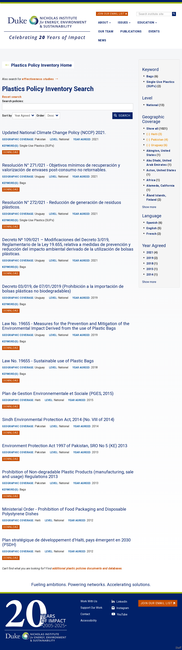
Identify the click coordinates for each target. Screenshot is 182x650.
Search (122, 115)
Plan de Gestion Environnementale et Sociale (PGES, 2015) (58, 393)
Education (147, 22)
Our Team (105, 31)
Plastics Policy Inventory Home (41, 65)
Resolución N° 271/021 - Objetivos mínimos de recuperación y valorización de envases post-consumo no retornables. (61, 167)
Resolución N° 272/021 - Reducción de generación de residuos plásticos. (61, 205)
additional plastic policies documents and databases (87, 568)
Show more (149, 207)
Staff (178, 647)
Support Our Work (91, 607)
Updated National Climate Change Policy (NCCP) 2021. (54, 132)
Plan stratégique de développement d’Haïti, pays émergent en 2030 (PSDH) (66, 542)
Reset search (11, 97)
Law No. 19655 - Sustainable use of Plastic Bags (48, 360)
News (102, 40)
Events (154, 31)
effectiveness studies (38, 79)
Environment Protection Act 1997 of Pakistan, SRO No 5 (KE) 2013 (64, 445)
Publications (130, 31)
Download (10, 152)
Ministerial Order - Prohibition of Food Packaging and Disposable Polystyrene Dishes (64, 511)
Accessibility (89, 620)
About (104, 22)
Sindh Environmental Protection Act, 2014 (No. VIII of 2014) (58, 419)
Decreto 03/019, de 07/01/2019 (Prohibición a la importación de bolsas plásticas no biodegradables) (63, 289)
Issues (124, 22)
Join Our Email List (111, 13)
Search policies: (13, 101)
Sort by (7, 115)
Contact (85, 614)
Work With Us (89, 601)
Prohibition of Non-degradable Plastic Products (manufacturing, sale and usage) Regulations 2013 (67, 474)
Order (40, 115)
